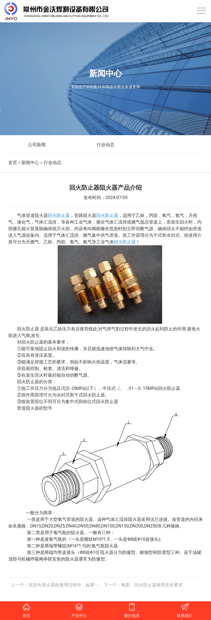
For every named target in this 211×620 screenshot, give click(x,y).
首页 (12, 162)
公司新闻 (37, 144)
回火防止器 (59, 215)
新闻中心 (30, 162)
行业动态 (105, 144)
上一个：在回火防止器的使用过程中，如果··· (54, 585)
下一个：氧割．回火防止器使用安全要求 (143, 585)
